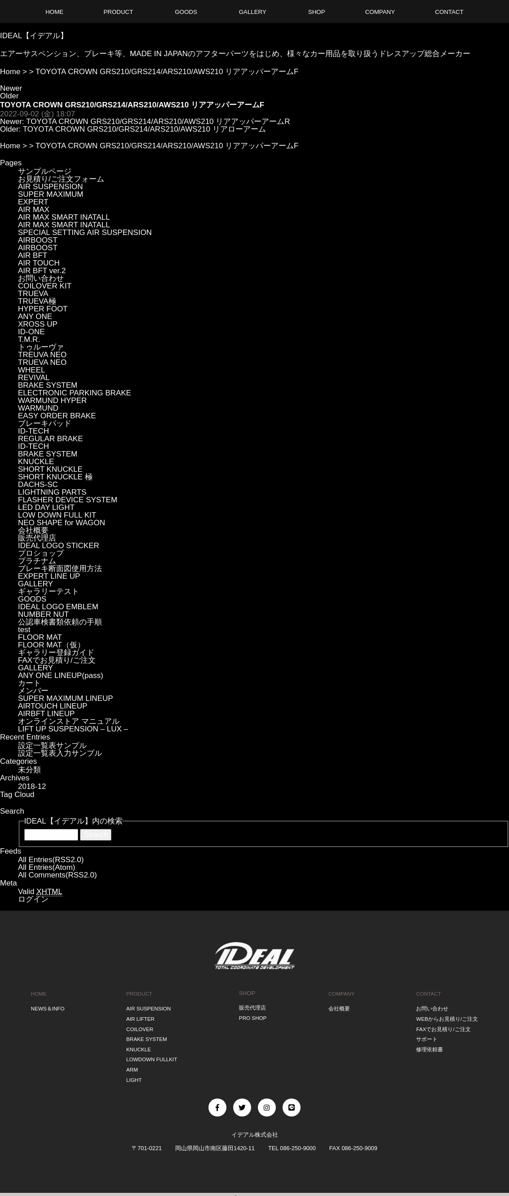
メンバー (33, 691)
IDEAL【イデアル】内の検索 (73, 821)
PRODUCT (138, 993)
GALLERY (35, 584)
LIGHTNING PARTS (52, 492)
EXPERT (33, 202)
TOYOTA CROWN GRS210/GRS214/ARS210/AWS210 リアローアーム (144, 129)
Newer (11, 88)
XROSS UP (38, 324)
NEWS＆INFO (47, 1007)
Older (9, 96)
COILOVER (139, 1026)
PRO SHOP (253, 1016)
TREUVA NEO (42, 354)
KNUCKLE (36, 461)
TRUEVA (33, 293)
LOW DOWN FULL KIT (57, 515)
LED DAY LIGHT (46, 507)
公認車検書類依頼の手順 (60, 622)
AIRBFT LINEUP (46, 713)
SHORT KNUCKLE (50, 469)
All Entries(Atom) (46, 867)
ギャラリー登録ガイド (56, 652)
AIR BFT (32, 255)
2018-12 (32, 786)
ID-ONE (31, 332)
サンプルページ (44, 171)
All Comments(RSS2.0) (57, 875)
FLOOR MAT (40, 637)
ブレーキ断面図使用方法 (60, 568)
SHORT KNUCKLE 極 (55, 477)
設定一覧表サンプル (52, 745)
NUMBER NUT (43, 614)
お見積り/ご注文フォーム (61, 179)
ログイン (33, 899)
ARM (130, 1063)
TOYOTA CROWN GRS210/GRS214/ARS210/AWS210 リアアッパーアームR (158, 121)
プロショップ (41, 553)
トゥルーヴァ (41, 347)
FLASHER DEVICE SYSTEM (67, 500)
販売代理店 (37, 538)
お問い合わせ (41, 278)
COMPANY (340, 993)
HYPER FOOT (43, 309)
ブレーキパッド (44, 423)
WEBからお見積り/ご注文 (446, 1016)
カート (29, 683)
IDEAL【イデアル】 (34, 35)
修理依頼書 (427, 1044)
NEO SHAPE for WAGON (61, 522)
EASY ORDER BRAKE (57, 416)
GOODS (32, 599)
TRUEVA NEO (42, 362)
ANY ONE (35, 316)
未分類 (29, 770)
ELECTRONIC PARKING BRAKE (74, 393)
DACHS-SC (38, 484)
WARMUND (38, 408)
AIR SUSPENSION (50, 186)
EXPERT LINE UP (49, 576)
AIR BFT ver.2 (42, 270)
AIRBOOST (38, 240)
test (24, 629)
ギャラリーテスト (48, 591)
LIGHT (132, 1072)
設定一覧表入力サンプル (60, 753)
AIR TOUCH (39, 263)
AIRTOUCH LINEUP (52, 706)
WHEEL (31, 370)
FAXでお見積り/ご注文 (57, 660)
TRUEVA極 (37, 301)
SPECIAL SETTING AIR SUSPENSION (85, 232)
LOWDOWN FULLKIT (152, 1053)
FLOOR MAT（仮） (51, 645)
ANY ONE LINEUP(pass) (60, 675)
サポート (424, 1035)
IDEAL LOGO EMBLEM (58, 606)
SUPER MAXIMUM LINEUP (65, 698)
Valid (40, 891)
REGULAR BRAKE (50, 438)
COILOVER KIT (44, 286)
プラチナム (37, 561)
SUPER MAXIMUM (50, 194)
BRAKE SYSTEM (47, 385)
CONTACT (426, 993)
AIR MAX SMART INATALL (64, 217)
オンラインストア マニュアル (69, 721)
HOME (37, 993)
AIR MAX (33, 209)
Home (10, 71)
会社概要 (33, 530)
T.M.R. (29, 339)
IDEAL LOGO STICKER (58, 545)
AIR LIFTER (139, 1016)
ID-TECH (33, 431)
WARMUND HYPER (52, 400)
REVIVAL (34, 377)
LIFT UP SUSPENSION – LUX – (73, 729)
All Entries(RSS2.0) (51, 859)
